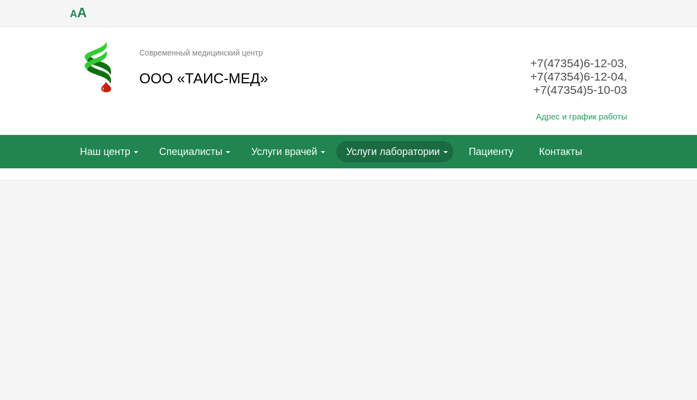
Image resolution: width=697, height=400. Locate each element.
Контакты (560, 151)
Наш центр (105, 151)
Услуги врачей (284, 151)
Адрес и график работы (581, 116)
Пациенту (491, 151)
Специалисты (191, 151)
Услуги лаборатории (393, 151)
